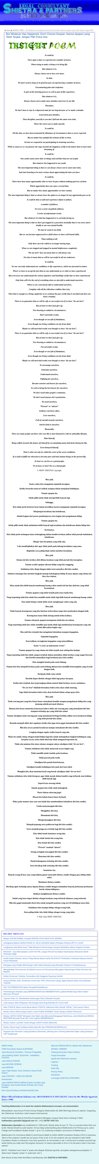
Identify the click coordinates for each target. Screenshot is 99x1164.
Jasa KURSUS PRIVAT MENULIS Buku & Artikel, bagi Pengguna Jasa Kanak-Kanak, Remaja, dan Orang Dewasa (23, 1085)
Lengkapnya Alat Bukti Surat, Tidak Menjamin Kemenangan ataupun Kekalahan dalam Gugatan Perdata (46, 947)
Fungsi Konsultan (58, 1055)
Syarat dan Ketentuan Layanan (64, 1058)
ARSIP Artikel (7, 1046)
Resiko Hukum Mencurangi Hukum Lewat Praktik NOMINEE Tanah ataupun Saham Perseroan (42, 1011)
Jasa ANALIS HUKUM (11, 1061)
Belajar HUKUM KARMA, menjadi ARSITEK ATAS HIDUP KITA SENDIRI (32, 938)
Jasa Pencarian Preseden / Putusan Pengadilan (21, 1052)
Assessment (7, 1079)
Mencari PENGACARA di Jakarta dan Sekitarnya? (71, 1046)
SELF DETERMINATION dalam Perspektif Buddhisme (25, 987)
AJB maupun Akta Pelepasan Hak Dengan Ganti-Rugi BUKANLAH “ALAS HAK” (36, 1003)
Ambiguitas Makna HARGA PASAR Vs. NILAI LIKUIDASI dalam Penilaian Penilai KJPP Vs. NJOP (43, 943)
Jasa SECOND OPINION (11, 1064)
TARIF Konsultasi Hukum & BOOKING (17, 1049)
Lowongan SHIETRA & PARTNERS (65, 1078)
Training (54, 1065)
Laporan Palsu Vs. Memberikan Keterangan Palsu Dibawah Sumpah (31, 998)
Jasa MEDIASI (7, 1067)
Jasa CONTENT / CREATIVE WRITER (17, 1076)
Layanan (54, 1062)
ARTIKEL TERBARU (59, 1049)
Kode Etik (55, 1068)
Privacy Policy (57, 1071)
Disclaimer (55, 1075)
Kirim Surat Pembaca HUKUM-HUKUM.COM (20, 1090)
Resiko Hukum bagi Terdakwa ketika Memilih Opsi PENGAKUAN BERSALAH (35, 1027)
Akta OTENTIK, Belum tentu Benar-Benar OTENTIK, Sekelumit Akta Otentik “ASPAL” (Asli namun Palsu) (46, 1007)
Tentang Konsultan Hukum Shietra (65, 1052)
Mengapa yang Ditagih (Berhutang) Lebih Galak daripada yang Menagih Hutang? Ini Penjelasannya (44, 965)
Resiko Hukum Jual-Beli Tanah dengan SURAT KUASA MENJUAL (30, 1023)
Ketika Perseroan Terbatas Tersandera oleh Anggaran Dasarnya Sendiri (33, 976)
